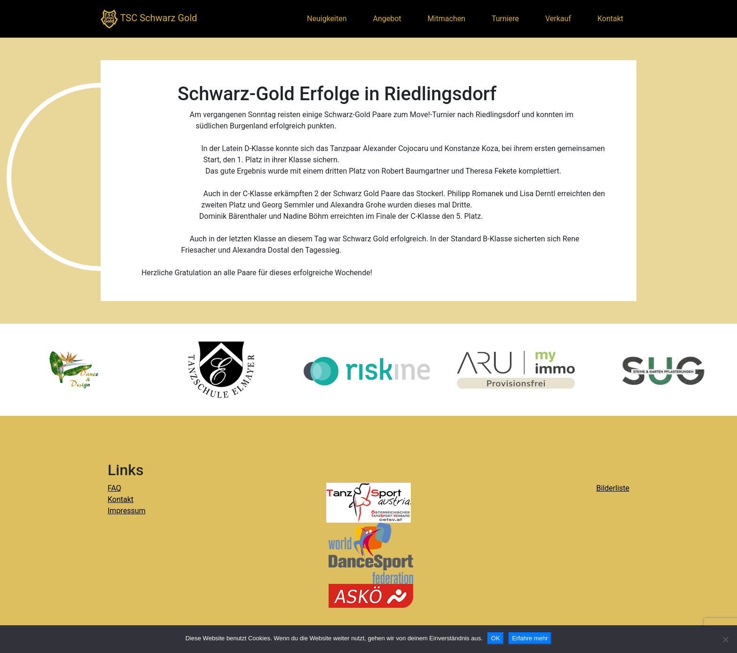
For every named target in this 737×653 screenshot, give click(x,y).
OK (495, 638)
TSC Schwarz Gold (149, 18)
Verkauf (558, 18)
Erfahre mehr (530, 638)
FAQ (114, 488)
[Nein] (725, 639)
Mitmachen (446, 18)
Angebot (387, 18)
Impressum (127, 510)
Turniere (505, 18)
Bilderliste (612, 488)
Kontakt (610, 18)
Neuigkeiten (326, 18)
